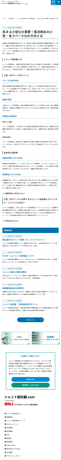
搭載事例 (10, 417)
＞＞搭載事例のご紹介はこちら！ (13, 193)
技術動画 (10, 431)
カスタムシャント (13, 424)
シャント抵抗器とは (13, 414)
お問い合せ (31, 379)
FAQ (8, 435)
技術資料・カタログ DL (30, 385)
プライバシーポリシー (14, 456)
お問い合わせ (11, 445)
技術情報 (10, 428)
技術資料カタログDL (13, 449)
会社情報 (10, 452)
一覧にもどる (30, 320)
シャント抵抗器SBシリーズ (16, 421)
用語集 (9, 438)
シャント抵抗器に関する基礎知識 (12, 27)
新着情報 (10, 442)
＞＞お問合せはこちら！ (10, 221)
